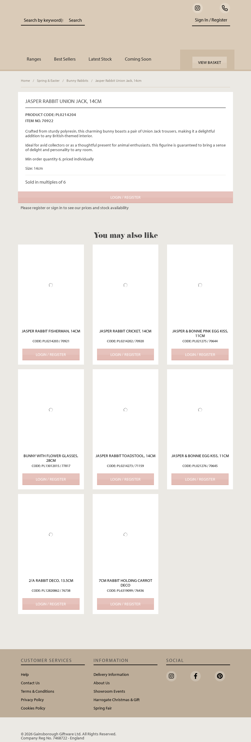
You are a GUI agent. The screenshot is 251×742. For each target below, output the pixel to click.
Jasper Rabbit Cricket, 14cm (125, 331)
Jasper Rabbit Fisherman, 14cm (51, 331)
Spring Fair (103, 708)
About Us (102, 682)
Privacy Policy (32, 699)
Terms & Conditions (37, 691)
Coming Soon (138, 59)
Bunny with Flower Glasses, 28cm (51, 458)
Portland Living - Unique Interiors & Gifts (134, 30)
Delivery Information (111, 674)
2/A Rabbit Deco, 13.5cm (51, 580)
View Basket (209, 62)
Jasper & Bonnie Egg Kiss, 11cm (200, 455)
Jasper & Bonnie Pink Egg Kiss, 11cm (200, 333)
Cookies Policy (33, 708)
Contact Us (30, 682)
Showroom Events (109, 691)
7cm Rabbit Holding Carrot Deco (125, 583)
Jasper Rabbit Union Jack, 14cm (118, 80)
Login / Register (125, 197)
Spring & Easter (48, 80)
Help (25, 674)
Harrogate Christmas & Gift (117, 699)
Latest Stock (100, 59)
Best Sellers (65, 59)
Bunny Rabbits (77, 80)
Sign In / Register (211, 20)
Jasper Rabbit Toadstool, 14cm (125, 455)
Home (25, 80)
